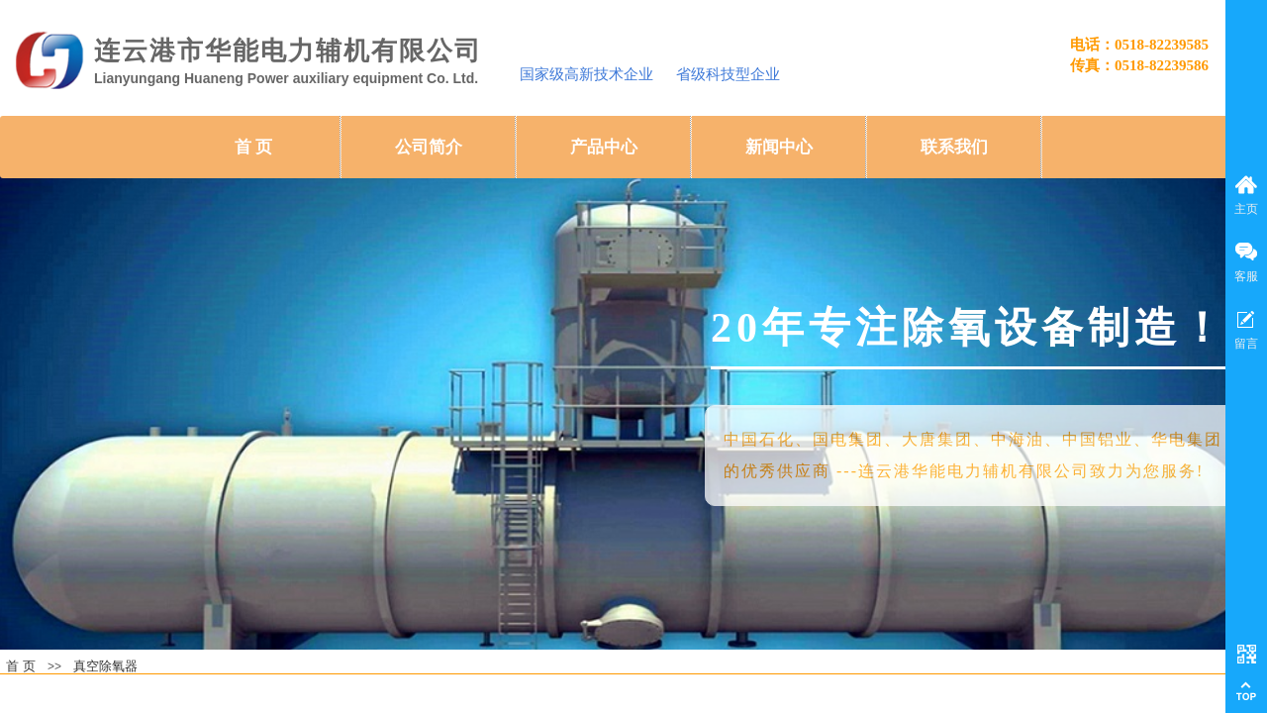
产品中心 (603, 147)
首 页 (253, 147)
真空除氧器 (105, 666)
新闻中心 (779, 147)
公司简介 (428, 147)
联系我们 (954, 147)
